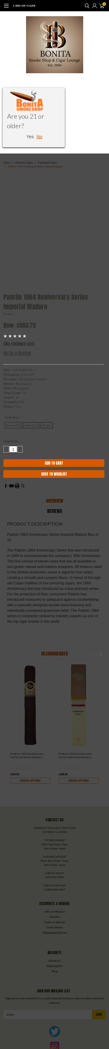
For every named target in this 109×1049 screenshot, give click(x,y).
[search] (85, 5)
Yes (30, 136)
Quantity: (10, 441)
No (40, 136)
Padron (8, 314)
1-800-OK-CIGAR (24, 5)
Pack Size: (14, 417)
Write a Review (17, 353)
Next (100, 654)
